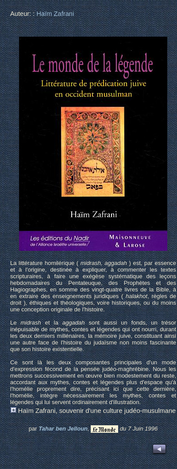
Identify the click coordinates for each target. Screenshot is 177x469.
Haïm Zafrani (55, 13)
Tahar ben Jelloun (63, 428)
